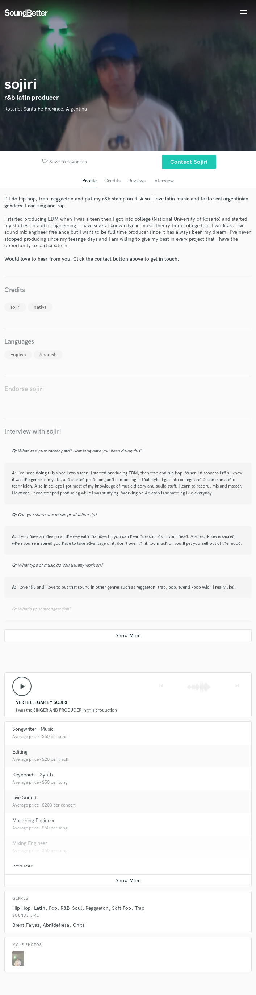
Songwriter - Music (33, 729)
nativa (40, 307)
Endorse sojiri (24, 389)
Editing (20, 752)
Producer (22, 866)
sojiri (15, 307)
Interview (163, 181)
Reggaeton (97, 908)
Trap (139, 908)
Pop (53, 908)
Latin (39, 908)
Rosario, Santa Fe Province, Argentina (45, 109)
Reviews (137, 181)
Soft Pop (121, 908)
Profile (89, 181)
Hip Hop (21, 908)
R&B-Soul (71, 908)
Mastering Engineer (33, 820)
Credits (112, 181)
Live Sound (24, 798)
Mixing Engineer (29, 843)
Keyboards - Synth (32, 775)
